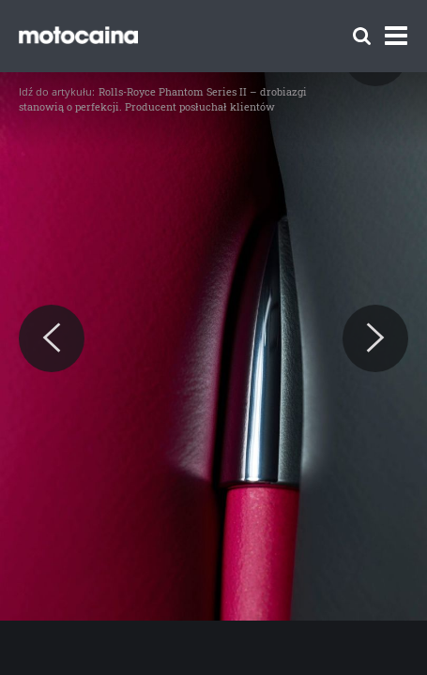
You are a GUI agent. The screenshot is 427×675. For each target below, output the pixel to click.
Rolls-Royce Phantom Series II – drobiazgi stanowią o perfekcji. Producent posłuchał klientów (163, 98)
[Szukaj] (362, 36)
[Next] (375, 338)
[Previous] (51, 338)
